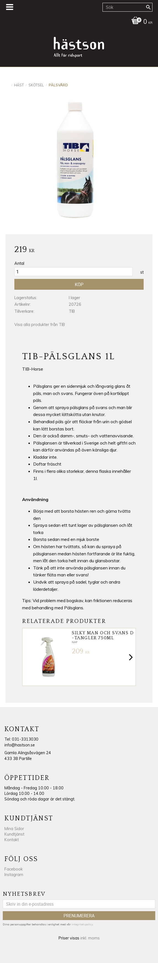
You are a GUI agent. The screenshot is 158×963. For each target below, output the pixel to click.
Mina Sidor (14, 828)
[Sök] (148, 7)
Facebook (13, 869)
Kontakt (11, 839)
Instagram (13, 874)
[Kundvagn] (77, 22)
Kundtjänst (14, 834)
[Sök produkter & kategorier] (127, 7)
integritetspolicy (82, 924)
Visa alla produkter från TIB (39, 324)
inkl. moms (90, 938)
